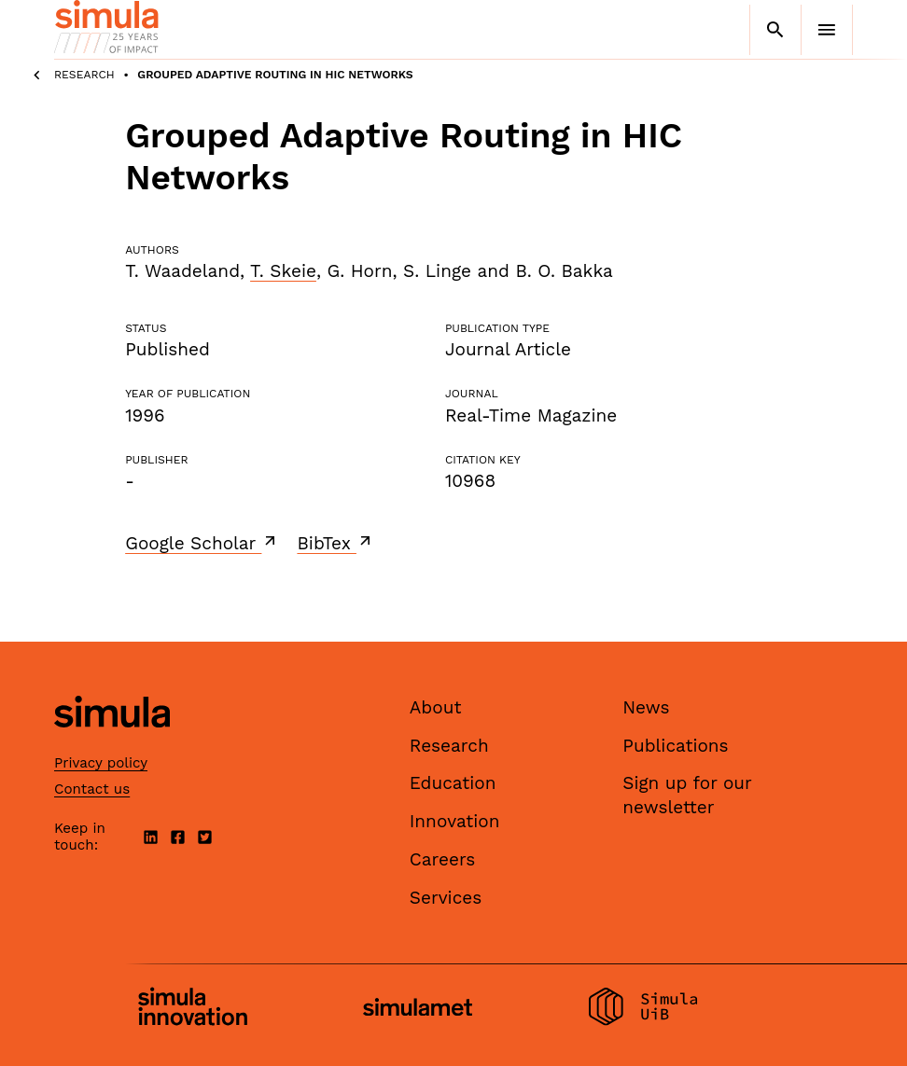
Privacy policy (100, 763)
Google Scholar (202, 543)
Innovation (455, 821)
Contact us (92, 789)
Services (445, 897)
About (436, 707)
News (645, 707)
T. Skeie (283, 271)
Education (453, 783)
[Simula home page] (112, 743)
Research (84, 74)
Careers (443, 859)
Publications (675, 745)
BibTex (335, 543)
